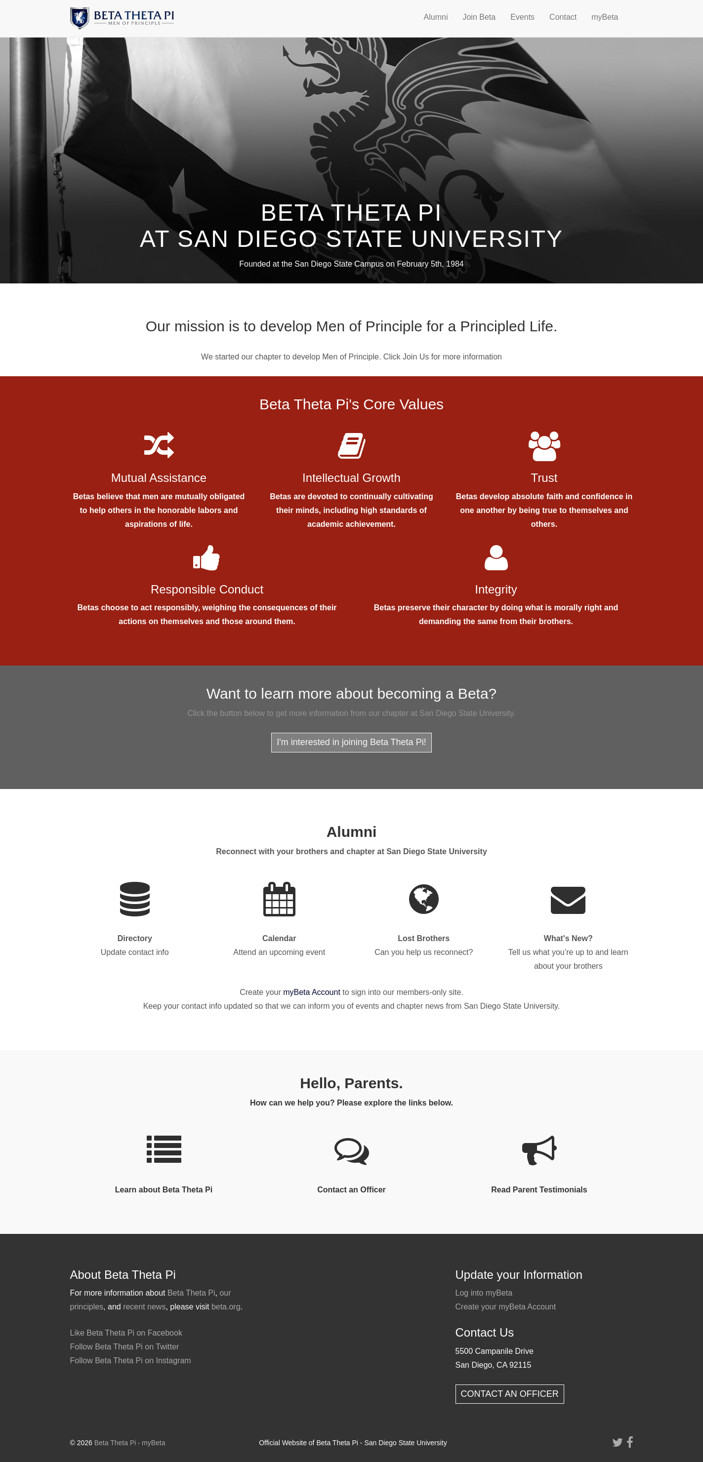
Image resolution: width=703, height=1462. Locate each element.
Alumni (436, 17)
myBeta (604, 17)
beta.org (226, 1307)
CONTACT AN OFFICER (510, 1394)
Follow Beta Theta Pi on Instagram (130, 1360)
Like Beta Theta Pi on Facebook (126, 1333)
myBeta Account (311, 992)
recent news (144, 1307)
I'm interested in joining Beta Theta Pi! (351, 742)
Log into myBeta (484, 1293)
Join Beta (479, 17)
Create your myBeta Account (505, 1307)
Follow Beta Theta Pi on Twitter (124, 1347)
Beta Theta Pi (191, 1293)
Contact (563, 17)
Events (522, 17)
